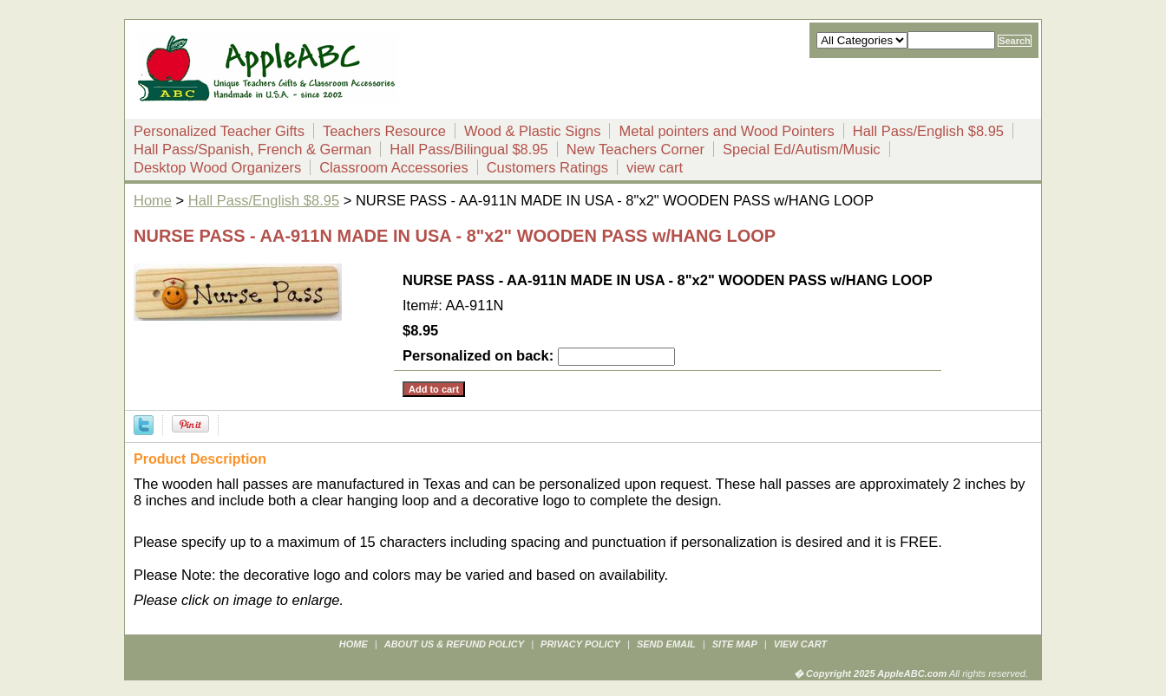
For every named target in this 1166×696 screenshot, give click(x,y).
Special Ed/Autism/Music (802, 149)
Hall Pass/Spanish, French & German (252, 149)
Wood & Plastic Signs (532, 131)
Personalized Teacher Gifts (219, 131)
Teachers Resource (384, 131)
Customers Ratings (547, 167)
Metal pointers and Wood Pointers (726, 131)
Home (153, 200)
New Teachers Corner (635, 149)
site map (734, 644)
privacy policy (580, 644)
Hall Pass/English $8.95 (928, 131)
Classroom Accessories (393, 167)
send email (666, 644)
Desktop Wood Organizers (217, 167)
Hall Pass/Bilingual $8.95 (469, 149)
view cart (654, 167)
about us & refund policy (454, 644)
